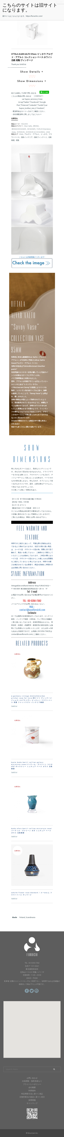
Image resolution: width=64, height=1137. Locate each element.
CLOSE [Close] (60, 2)
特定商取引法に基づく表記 (32, 1093)
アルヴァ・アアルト (31, 134)
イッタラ (44, 134)
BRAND (36, 126)
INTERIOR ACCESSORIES (35, 132)
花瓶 (17, 140)
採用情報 (32, 1100)
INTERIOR (21, 132)
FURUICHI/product (44, 129)
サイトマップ (32, 1103)
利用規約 (32, 1090)
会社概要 (32, 1087)
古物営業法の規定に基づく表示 (32, 1097)
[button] (32, 1027)
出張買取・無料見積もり (32, 1081)
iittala (14, 132)
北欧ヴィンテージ (40, 137)
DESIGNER (31, 129)
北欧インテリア (26, 137)
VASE (48, 132)
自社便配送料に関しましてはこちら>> (27, 114)
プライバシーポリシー (32, 1084)
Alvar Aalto (28, 126)
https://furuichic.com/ (34, 16)
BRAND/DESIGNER (19, 129)
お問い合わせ (32, 1078)
